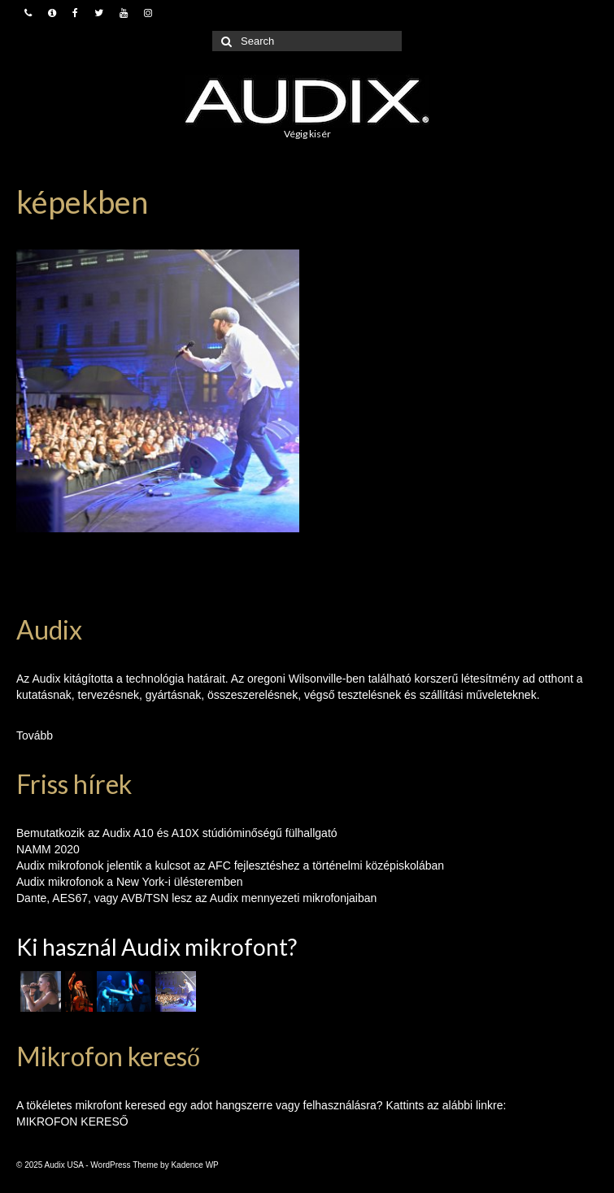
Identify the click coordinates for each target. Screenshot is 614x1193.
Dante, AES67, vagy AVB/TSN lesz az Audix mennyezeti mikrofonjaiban (196, 898)
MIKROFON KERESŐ (72, 1121)
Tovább (34, 735)
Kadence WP (194, 1164)
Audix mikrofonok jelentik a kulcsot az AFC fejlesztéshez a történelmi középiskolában (230, 865)
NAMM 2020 (48, 849)
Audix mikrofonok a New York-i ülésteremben (129, 881)
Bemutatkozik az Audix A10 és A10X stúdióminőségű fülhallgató (176, 832)
